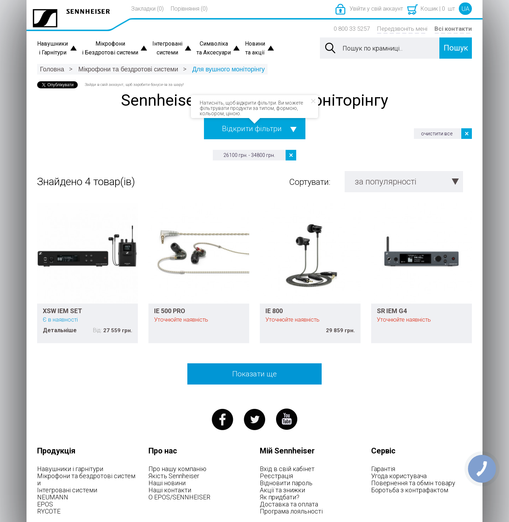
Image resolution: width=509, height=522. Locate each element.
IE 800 (274, 311)
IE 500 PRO (169, 311)
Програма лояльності (291, 511)
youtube (287, 419)
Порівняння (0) (189, 8)
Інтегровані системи (167, 48)
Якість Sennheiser (173, 476)
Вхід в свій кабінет (287, 469)
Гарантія (383, 469)
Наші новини (167, 483)
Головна (52, 69)
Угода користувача (399, 476)
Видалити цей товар (291, 155)
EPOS (45, 504)
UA (465, 8)
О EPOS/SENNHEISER (179, 497)
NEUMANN (52, 497)
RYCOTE (48, 511)
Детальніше (60, 330)
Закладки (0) (147, 8)
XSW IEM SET (62, 311)
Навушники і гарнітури (70, 469)
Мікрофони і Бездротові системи (110, 48)
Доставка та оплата (289, 504)
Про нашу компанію (177, 469)
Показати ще (254, 374)
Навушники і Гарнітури (52, 48)
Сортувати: (309, 182)
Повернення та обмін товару (413, 483)
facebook (222, 419)
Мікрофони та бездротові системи (128, 69)
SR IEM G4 (392, 311)
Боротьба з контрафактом (409, 490)
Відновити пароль (286, 483)
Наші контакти (169, 490)
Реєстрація (276, 476)
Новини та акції (255, 48)
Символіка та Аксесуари (214, 48)
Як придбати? (279, 497)
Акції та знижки (282, 490)
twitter (254, 419)
